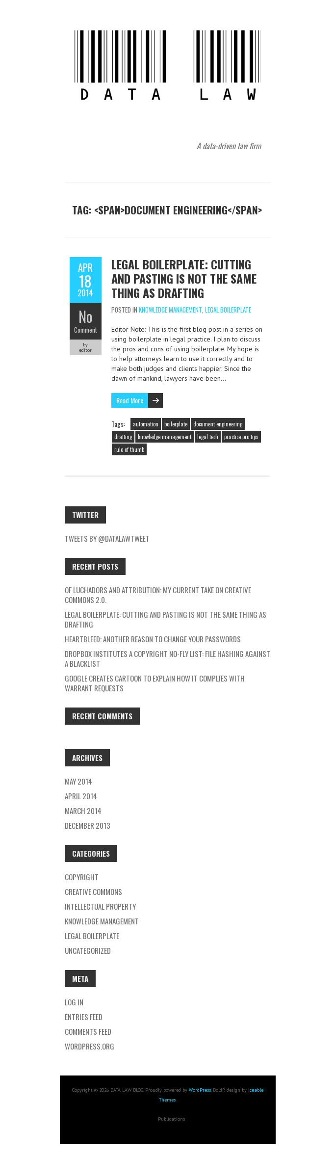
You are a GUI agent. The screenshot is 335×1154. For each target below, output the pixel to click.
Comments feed (88, 1031)
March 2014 (83, 810)
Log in (74, 1002)
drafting (123, 437)
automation (145, 424)
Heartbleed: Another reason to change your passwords (153, 638)
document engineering (217, 424)
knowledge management (164, 437)
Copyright (82, 876)
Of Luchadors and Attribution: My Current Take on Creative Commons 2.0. (158, 594)
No (85, 316)
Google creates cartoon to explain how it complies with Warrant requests (155, 683)
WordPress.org (89, 1046)
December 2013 (87, 825)
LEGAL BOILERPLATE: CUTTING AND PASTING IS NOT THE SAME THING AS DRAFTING (184, 278)
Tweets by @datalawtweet (107, 538)
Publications (171, 1119)
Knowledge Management (170, 310)
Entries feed (84, 1016)
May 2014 (78, 781)
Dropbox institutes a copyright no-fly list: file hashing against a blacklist (167, 658)
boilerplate (175, 424)
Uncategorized (88, 950)
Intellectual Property (100, 906)
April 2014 (81, 795)
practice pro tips (241, 437)
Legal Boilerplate (228, 310)
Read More (129, 400)
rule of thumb (129, 449)
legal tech (207, 437)
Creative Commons (93, 891)
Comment (85, 330)
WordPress (200, 1090)
